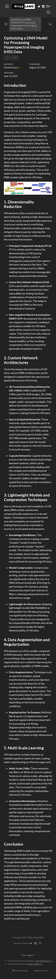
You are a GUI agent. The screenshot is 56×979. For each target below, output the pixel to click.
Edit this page (20, 970)
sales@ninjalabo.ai (43, 961)
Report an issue (40, 970)
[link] (49, 6)
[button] (6, 24)
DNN (15, 58)
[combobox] (49, 12)
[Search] (48, 24)
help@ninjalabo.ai (34, 964)
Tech (7, 58)
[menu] (7, 6)
